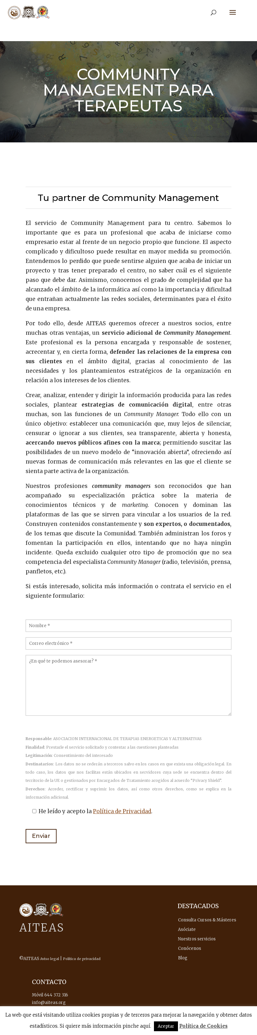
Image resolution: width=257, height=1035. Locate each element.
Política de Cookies (203, 1026)
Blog (182, 958)
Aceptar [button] (166, 1026)
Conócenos (189, 948)
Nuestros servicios (197, 939)
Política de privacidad (82, 959)
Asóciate (187, 929)
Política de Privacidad (122, 811)
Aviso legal (49, 959)
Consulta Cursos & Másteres (207, 920)
